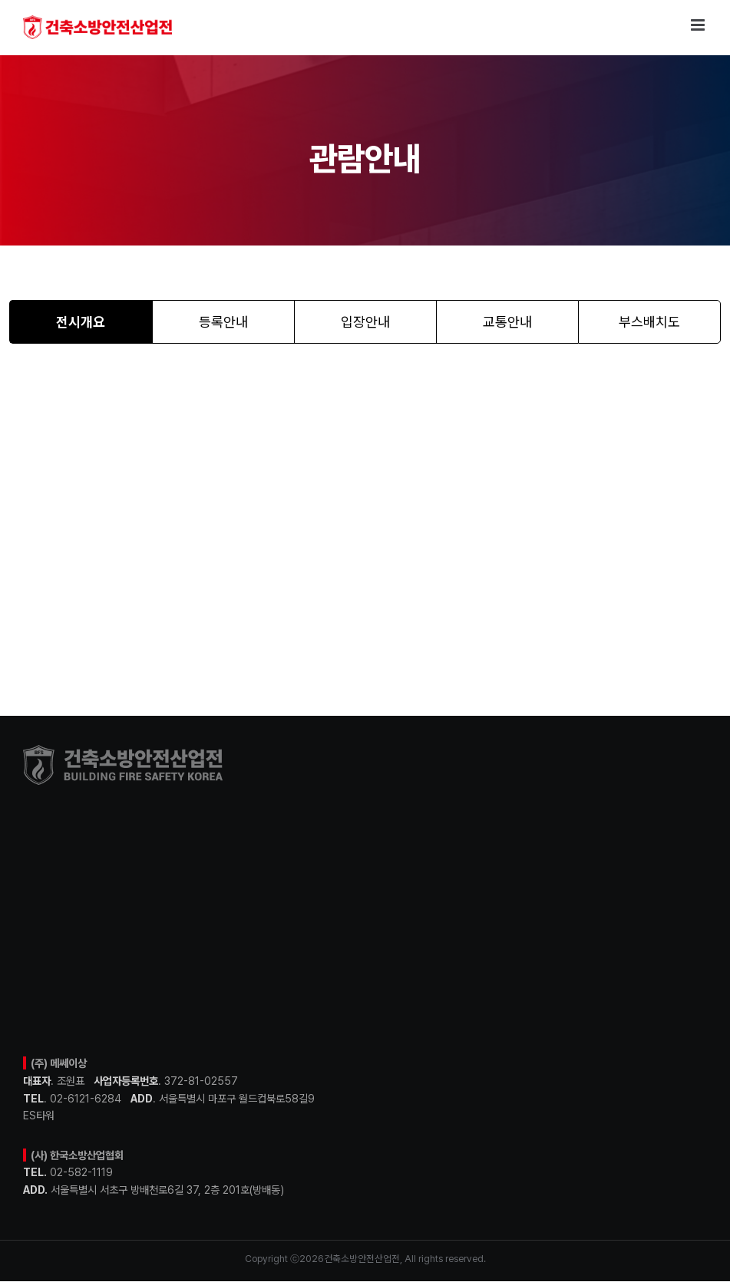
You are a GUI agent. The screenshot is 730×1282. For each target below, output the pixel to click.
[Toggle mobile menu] (699, 25)
